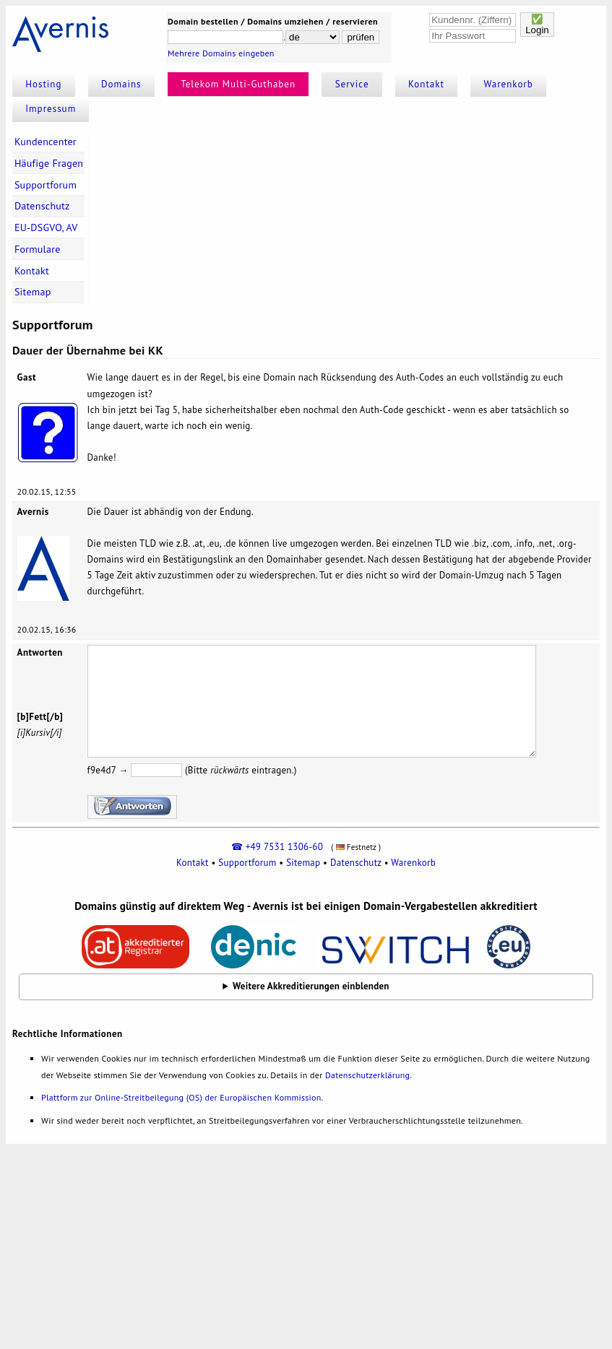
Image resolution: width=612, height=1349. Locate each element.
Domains (121, 84)
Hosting (43, 84)
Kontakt (426, 84)
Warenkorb (508, 84)
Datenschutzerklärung (367, 1075)
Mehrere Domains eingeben (221, 53)
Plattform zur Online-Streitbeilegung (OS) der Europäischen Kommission (181, 1097)
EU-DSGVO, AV (46, 227)
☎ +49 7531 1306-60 (277, 847)
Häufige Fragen (48, 163)
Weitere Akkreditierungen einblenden (311, 986)
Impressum (50, 109)
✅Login (537, 24)
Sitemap (32, 291)
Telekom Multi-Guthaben (238, 84)
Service (352, 84)
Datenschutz (42, 205)
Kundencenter (45, 141)
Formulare (37, 249)
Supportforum (45, 184)
